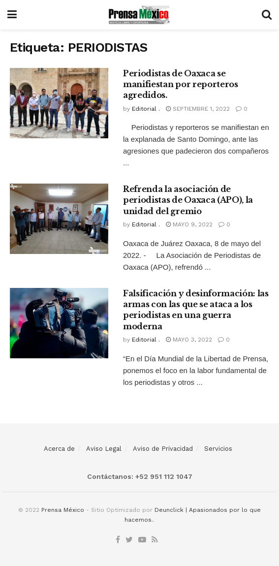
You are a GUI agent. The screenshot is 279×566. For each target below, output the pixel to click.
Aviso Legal (104, 448)
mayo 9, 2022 (189, 224)
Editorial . (146, 108)
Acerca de (59, 448)
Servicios (218, 448)
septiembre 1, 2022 (198, 108)
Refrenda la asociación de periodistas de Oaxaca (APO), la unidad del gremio (188, 200)
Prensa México (62, 509)
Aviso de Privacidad (163, 448)
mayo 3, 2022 (189, 339)
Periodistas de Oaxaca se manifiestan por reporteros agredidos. (180, 84)
